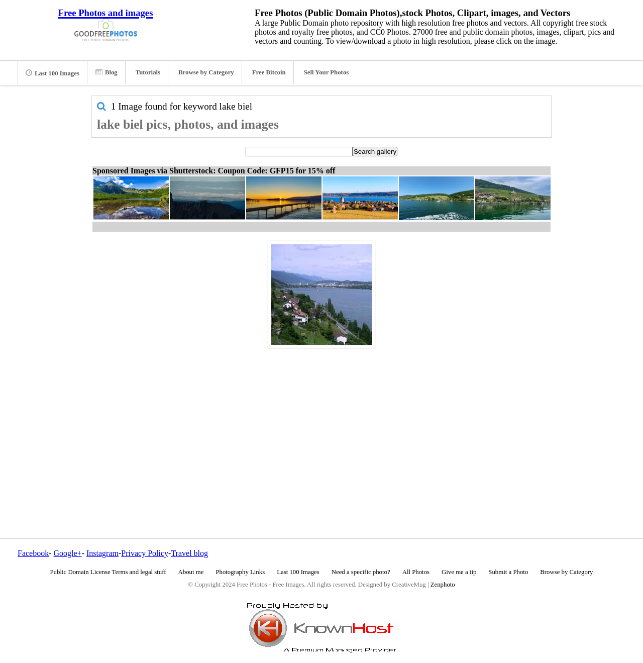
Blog (106, 72)
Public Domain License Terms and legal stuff (108, 572)
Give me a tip (459, 572)
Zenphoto (443, 584)
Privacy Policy (144, 553)
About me (191, 572)
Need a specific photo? (361, 572)
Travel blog (189, 553)
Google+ (68, 553)
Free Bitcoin (269, 72)
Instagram (102, 553)
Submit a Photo (508, 572)
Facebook (33, 553)
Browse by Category (206, 72)
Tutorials (148, 72)
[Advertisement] (321, 421)
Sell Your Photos (326, 72)
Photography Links (240, 572)
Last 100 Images (52, 73)
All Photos (416, 572)
